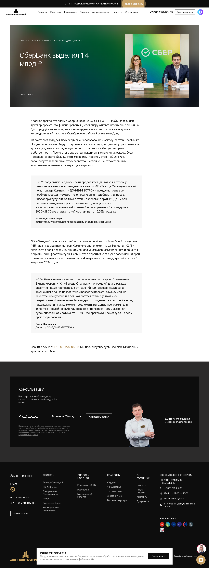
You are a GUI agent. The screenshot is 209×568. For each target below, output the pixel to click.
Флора (46, 498)
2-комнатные (114, 491)
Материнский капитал (84, 495)
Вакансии (142, 505)
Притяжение (50, 487)
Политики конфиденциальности (32, 430)
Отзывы (141, 510)
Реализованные (51, 514)
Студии (111, 482)
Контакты (142, 497)
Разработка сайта (186, 556)
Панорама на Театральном (50, 493)
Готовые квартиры (117, 500)
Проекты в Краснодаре (55, 519)
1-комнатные (114, 487)
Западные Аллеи (52, 503)
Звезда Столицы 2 (53, 482)
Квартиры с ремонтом (113, 506)
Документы (143, 501)
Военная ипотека (86, 501)
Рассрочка (83, 489)
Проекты (42, 12)
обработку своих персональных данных (124, 556)
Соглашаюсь (158, 556)
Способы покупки (83, 476)
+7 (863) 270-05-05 (66, 347)
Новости (117, 12)
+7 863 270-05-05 (161, 12)
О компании (131, 12)
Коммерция (70, 12)
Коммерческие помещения (51, 509)
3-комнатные (114, 496)
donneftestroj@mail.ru (174, 498)
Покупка (84, 12)
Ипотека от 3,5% (86, 485)
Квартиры (55, 12)
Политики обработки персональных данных (49, 428)
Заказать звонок (185, 12)
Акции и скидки (100, 12)
